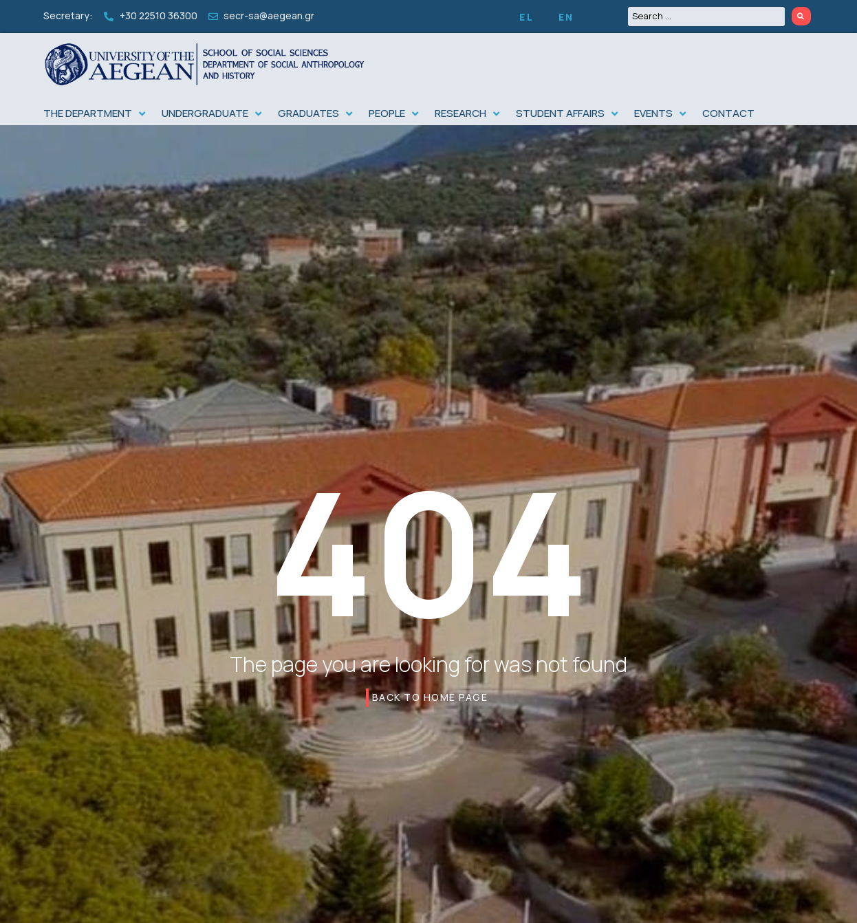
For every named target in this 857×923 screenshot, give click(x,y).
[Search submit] (801, 16)
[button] (95, 113)
